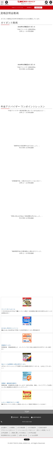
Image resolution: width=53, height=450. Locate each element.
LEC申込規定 (32, 433)
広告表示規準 (42, 427)
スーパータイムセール (8, 309)
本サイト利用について (43, 430)
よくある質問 (34, 435)
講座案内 (29, 7)
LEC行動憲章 (21, 427)
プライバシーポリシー (8, 430)
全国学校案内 (37, 417)
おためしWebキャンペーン (9, 328)
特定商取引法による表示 (8, 435)
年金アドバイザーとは (17, 7)
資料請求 (15, 417)
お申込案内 (4, 433)
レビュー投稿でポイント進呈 (10, 402)
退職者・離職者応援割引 (9, 383)
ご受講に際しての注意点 (18, 433)
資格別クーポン (6, 345)
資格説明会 (38, 7)
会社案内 (4, 427)
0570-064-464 (27, 422)
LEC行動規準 (32, 427)
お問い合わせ (23, 435)
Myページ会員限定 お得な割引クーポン (13, 364)
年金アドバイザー (26, 4)
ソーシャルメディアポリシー (26, 430)
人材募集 (12, 427)
